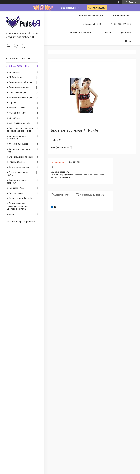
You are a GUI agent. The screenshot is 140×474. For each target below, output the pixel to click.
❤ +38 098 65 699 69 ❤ (120, 24)
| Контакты (126, 32)
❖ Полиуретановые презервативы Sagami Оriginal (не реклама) (17, 206)
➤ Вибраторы (13, 72)
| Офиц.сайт (106, 32)
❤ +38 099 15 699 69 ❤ (80, 32)
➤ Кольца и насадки (16, 113)
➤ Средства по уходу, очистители (17, 137)
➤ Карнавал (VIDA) (16, 188)
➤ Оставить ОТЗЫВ (92, 24)
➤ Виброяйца (13, 118)
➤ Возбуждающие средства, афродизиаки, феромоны (20, 129)
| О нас (128, 41)
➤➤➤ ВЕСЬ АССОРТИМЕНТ (18, 66)
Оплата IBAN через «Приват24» (20, 221)
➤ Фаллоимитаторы (16, 92)
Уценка (10, 214)
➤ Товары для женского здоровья (18, 181)
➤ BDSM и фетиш (15, 77)
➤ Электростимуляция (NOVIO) (17, 173)
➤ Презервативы (15, 193)
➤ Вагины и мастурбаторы (19, 82)
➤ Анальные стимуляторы (19, 97)
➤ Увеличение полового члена (18, 150)
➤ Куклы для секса (16, 162)
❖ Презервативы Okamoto (19, 198)
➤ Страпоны (12, 102)
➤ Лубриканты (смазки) (18, 144)
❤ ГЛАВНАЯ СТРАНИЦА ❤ (18, 59)
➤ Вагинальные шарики (18, 87)
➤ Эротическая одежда (18, 167)
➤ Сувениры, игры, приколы (20, 157)
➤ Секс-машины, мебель (18, 123)
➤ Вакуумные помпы (16, 108)
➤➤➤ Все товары (121, 15)
